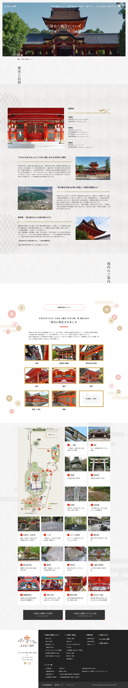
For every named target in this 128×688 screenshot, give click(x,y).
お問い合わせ (111, 6)
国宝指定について (50, 644)
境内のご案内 (48, 641)
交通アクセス (89, 6)
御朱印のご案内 (70, 656)
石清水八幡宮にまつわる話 (85, 614)
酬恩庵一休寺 (62, 671)
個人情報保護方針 (47, 685)
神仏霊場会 (48, 668)
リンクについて (70, 685)
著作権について (59, 685)
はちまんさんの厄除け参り (73, 644)
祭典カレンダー (91, 644)
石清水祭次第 (90, 641)
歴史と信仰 (48, 638)
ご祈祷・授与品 (71, 6)
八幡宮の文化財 (49, 647)
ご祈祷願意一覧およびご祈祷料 (74, 650)
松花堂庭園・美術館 (50, 677)
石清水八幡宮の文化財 (43, 614)
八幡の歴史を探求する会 (88, 668)
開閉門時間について (64, 307)
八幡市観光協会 (49, 671)
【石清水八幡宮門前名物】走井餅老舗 (69, 674)
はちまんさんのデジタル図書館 (53, 650)
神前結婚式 (69, 659)
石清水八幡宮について (58, 6)
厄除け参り (69, 641)
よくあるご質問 (100, 6)
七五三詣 (68, 647)
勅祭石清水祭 (90, 638)
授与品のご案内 (70, 653)
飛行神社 (61, 668)
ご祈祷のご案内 (70, 638)
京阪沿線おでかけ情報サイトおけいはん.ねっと (94, 671)
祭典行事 (81, 6)
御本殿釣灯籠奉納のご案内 (52, 653)
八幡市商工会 (48, 674)
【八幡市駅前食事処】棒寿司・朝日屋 (69, 677)
